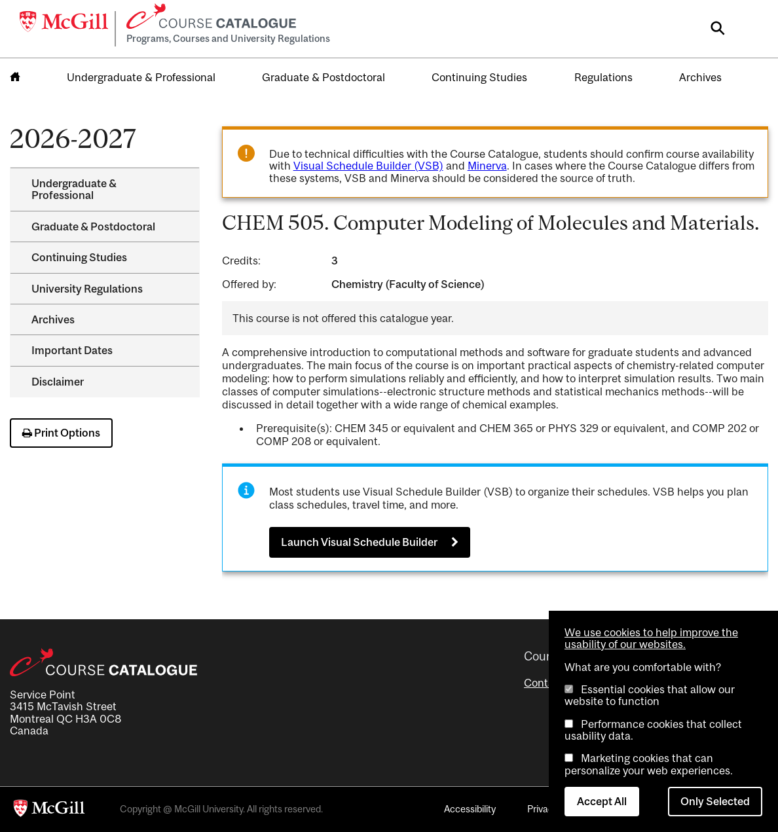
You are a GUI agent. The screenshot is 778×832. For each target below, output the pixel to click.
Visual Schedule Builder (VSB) (368, 165)
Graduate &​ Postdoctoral (93, 226)
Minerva (487, 165)
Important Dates (72, 350)
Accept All (602, 801)
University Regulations (87, 288)
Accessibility (470, 808)
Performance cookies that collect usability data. (653, 729)
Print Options (61, 432)
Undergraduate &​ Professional (74, 189)
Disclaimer (57, 381)
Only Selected (715, 801)
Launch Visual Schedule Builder (359, 542)
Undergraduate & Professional (141, 77)
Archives (700, 77)
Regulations (603, 77)
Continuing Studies (479, 77)
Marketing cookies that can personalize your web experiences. (649, 763)
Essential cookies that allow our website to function (650, 695)
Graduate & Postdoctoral (323, 77)
